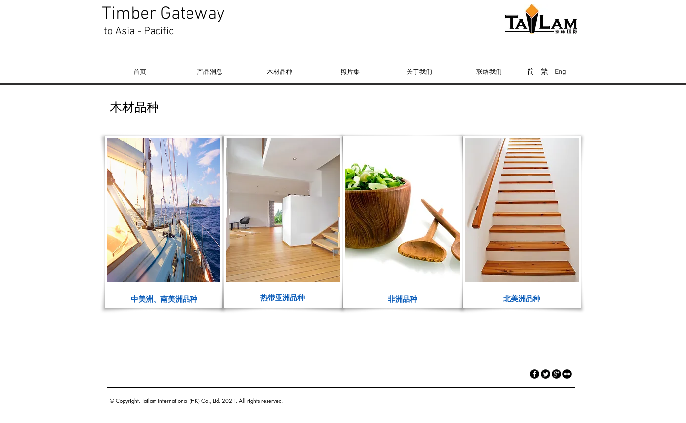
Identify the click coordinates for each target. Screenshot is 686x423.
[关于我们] (419, 71)
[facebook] (534, 374)
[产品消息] (210, 71)
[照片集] (350, 71)
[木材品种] (279, 71)
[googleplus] (556, 374)
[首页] (140, 71)
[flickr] (567, 374)
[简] (530, 72)
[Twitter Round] (545, 374)
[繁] (544, 72)
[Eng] (560, 72)
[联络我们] (489, 71)
